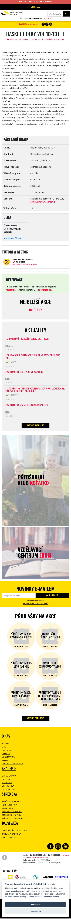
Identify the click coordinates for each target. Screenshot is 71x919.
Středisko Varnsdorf (12, 818)
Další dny (35, 309)
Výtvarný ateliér (10, 808)
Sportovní (7, 782)
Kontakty (47, 18)
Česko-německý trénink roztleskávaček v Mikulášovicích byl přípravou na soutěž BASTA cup (35, 390)
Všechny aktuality (35, 425)
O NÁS (6, 736)
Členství (6, 753)
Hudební (6, 779)
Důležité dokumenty (12, 763)
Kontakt (6, 743)
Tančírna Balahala (11, 801)
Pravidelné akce (35, 39)
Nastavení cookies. (52, 897)
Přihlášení (24, 24)
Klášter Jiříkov (9, 805)
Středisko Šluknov (11, 815)
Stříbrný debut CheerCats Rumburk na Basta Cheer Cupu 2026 (33, 357)
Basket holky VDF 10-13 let (53, 39)
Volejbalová (8, 786)
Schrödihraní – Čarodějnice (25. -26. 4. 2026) (27, 338)
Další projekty (9, 789)
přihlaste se (45, 289)
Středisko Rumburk (12, 811)
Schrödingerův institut (17, 39)
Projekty (6, 760)
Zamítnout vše (35, 911)
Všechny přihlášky (35, 718)
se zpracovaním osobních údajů (35, 603)
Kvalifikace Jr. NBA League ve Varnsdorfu (25, 372)
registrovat (12, 289)
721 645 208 (23, 262)
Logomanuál (8, 757)
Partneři (6, 750)
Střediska (9, 794)
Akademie (9, 768)
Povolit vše (35, 904)
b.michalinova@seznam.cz (42, 201)
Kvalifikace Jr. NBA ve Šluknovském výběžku (26, 405)
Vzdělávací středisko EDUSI (15, 830)
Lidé (4, 747)
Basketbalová (9, 776)
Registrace (34, 24)
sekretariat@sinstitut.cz (38, 857)
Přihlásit (52, 595)
